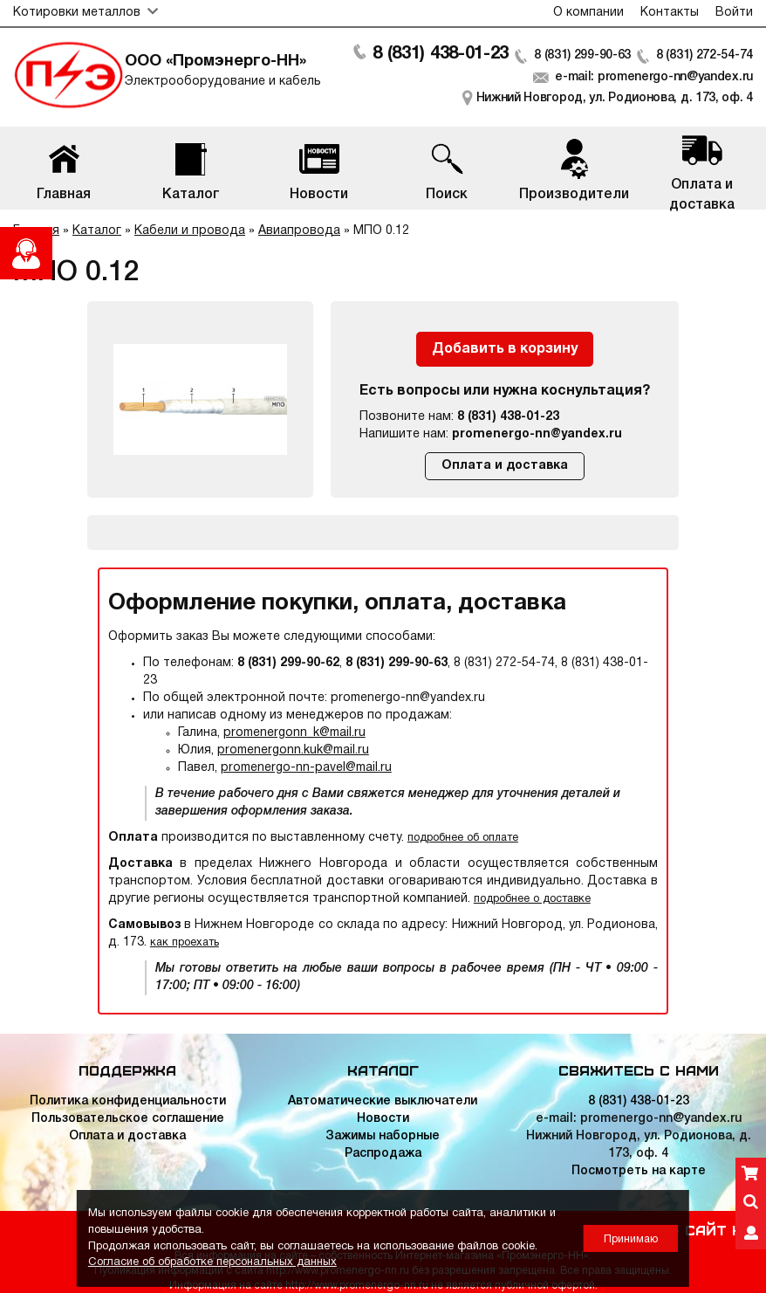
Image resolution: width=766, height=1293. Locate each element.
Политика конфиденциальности (128, 1101)
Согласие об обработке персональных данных (212, 1262)
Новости (383, 1118)
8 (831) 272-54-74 (704, 55)
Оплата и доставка (504, 465)
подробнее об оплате (462, 838)
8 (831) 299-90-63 (582, 55)
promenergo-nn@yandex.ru (537, 434)
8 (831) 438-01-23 (441, 54)
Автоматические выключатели (382, 1101)
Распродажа (383, 1153)
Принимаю (631, 1239)
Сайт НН (719, 1229)
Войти (734, 12)
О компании (588, 12)
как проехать (184, 942)
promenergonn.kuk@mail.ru (293, 750)
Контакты (669, 12)
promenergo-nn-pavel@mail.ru (306, 768)
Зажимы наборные (382, 1136)
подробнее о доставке (532, 899)
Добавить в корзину (505, 349)
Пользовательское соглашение (127, 1118)
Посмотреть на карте (638, 1171)
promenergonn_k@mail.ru (294, 733)
